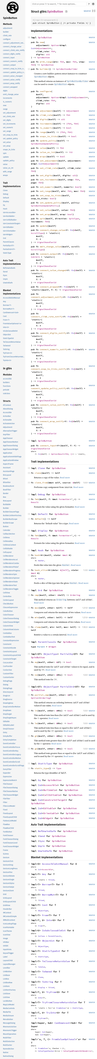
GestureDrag (8, 865)
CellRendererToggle (10, 589)
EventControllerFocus (11, 747)
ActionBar (7, 416)
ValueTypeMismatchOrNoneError (77, 1051)
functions (7, 386)
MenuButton (8, 1019)
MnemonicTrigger (10, 1030)
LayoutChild (8, 960)
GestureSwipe (8, 887)
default (39, 519)
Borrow (46, 884)
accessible (7, 379)
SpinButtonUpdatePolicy (45, 143)
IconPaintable (8, 927)
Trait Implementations (12, 184)
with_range (7, 172)
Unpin (5, 279)
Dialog (5, 685)
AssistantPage (8, 471)
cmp (37, 595)
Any (4, 301)
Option (55, 45)
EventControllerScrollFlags (13, 766)
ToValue (41, 967)
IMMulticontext (9, 920)
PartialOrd (67, 686)
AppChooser (8, 438)
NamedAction (8, 1049)
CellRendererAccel (10, 560)
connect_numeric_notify (12, 61)
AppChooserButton (10, 442)
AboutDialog (8, 409)
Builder (6, 508)
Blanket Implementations (12, 292)
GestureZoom (8, 891)
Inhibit (5, 946)
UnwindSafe (8, 283)
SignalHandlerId (46, 242)
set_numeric (8, 127)
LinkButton (7, 971)
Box (4, 497)
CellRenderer (8, 556)
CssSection (7, 670)
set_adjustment (9, 113)
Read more (65, 477)
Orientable (50, 813)
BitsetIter (7, 482)
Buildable (7, 504)
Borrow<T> (7, 305)
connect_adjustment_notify (14, 43)
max (37, 607)
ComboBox (7, 633)
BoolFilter (7, 490)
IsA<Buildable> (9, 216)
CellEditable (8, 549)
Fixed (5, 810)
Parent (41, 646)
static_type (42, 768)
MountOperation (9, 1034)
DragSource (7, 699)
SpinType (74, 218)
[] (93, 11)
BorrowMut (48, 894)
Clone (5, 190)
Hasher (41, 560)
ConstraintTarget (9, 659)
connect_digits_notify (11, 54)
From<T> (6, 320)
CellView (6, 593)
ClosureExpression (10, 607)
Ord (4, 238)
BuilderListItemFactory (12, 515)
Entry (5, 732)
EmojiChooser (8, 729)
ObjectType (50, 654)
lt (36, 710)
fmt (37, 499)
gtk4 (43, 11)
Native (5, 1052)
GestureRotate (9, 876)
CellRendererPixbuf (10, 567)
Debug (5, 194)
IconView (6, 935)
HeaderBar (7, 909)
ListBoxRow (7, 983)
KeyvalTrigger (8, 953)
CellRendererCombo (11, 563)
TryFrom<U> (7, 353)
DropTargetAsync (9, 718)
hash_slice (41, 570)
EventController (9, 743)
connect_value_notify (11, 80)
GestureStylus (8, 883)
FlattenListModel (10, 821)
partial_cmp (42, 695)
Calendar (6, 530)
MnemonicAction (9, 1027)
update (6, 157)
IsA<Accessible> (9, 212)
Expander (6, 773)
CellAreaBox (8, 541)
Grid (4, 894)
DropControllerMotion (11, 707)
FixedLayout (8, 813)
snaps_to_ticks (9, 150)
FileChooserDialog (10, 788)
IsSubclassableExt (10, 331)
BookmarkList (8, 486)
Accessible (7, 412)
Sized (51, 880)
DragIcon (6, 696)
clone (38, 473)
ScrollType (37, 233)
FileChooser (8, 784)
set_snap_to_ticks (10, 135)
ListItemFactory (9, 990)
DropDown (7, 710)
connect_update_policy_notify (14, 72)
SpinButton (10, 18)
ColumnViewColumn (11, 629)
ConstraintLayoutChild (12, 655)
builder (6, 32)
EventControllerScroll (11, 762)
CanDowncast (62, 1022)
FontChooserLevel (10, 843)
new (4, 105)
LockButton (7, 1001)
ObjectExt (7, 335)
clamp (38, 627)
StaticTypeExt (8, 338)
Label (5, 957)
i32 (71, 152)
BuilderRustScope (10, 519)
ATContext (7, 405)
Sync (42, 841)
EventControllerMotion (12, 758)
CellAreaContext (9, 545)
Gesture (6, 857)
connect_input (9, 58)
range (5, 109)
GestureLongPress (10, 868)
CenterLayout (8, 600)
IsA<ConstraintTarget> (11, 223)
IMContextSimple (10, 916)
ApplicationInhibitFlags (12, 457)
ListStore (6, 994)
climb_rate (7, 35)
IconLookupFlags (9, 924)
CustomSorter (8, 677)
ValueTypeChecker (46, 1051)
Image (5, 938)
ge (36, 748)
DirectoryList (8, 692)
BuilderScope (8, 523)
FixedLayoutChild (10, 817)
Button (5, 526)
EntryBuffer (7, 736)
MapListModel (8, 1005)
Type (58, 768)
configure (6, 39)
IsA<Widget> (8, 234)
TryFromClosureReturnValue (14, 357)
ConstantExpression (11, 640)
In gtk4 (7, 368)
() (71, 454)
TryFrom (51, 992)
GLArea (6, 854)
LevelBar (6, 968)
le (36, 723)
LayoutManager (9, 964)
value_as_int (8, 168)
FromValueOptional (63, 1039)
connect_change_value (12, 47)
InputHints (7, 949)
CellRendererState (10, 582)
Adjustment (7, 427)
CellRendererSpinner (11, 578)
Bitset (5, 479)
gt (36, 736)
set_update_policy (10, 138)
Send (42, 836)
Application (7, 453)
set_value (7, 142)
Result (61, 454)
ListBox (6, 979)
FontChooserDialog (10, 839)
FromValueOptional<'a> (12, 324)
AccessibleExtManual (11, 298)
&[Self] (64, 570)
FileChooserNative (10, 791)
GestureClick (8, 861)
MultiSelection (9, 1041)
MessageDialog (9, 1023)
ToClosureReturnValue (12, 342)
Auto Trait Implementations (12, 262)
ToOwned (6, 346)
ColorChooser (8, 615)
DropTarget (7, 714)
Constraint (7, 644)
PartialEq (66, 654)
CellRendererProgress (11, 571)
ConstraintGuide (9, 648)
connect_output (9, 65)
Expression (7, 777)
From (45, 915)
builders (6, 382)
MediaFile (7, 1012)
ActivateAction (9, 423)
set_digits (7, 120)
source (87, 11)
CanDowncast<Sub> (11, 312)
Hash (5, 209)
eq (36, 662)
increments (7, 98)
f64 (53, 51)
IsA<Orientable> (9, 231)
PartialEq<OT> (8, 246)
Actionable (7, 420)
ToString (6, 349)
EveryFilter (7, 769)
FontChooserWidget (11, 846)
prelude (6, 390)
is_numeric (7, 102)
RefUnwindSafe (9, 268)
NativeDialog (8, 1056)
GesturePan (7, 872)
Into (49, 920)
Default (6, 198)
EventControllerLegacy (12, 754)
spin (4, 153)
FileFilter (6, 799)
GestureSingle (8, 880)
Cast (5, 316)
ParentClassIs (8, 242)
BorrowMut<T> (8, 309)
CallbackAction (9, 534)
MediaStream (8, 1016)
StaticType (7, 253)
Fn (71, 230)
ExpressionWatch (10, 780)
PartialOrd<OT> (9, 249)
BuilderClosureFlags (11, 512)
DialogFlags (7, 688)
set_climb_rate (9, 116)
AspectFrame (8, 464)
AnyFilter (6, 434)
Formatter (64, 499)
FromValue (60, 1008)
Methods (7, 24)
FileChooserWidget (10, 795)
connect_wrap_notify (11, 83)
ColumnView (8, 626)
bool (68, 128)
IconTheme (7, 931)
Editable (6, 721)
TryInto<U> (7, 360)
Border (5, 493)
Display (6, 201)
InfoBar (6, 942)
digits (5, 91)
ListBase (6, 975)
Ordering (75, 595)
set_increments (9, 124)
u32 (48, 54)
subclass (6, 393)
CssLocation (8, 663)
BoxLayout (7, 501)
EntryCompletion (9, 740)
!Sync (5, 275)
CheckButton (8, 604)
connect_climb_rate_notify (14, 50)
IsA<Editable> (8, 227)
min (37, 617)
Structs (6, 401)
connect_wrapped (10, 87)
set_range (7, 131)
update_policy (8, 161)
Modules (7, 374)
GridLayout (7, 898)
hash (37, 555)
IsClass (41, 936)
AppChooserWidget (10, 449)
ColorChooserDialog (11, 618)
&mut (66, 555)
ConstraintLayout (10, 651)
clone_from (41, 482)
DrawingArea (8, 703)
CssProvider (8, 666)
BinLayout (7, 475)
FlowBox (6, 824)
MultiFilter (7, 1038)
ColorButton (8, 611)
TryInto (51, 1012)
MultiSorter (7, 1045)
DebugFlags (7, 681)
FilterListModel (9, 806)
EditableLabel (8, 725)
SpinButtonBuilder (67, 69)
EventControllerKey (10, 751)
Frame (5, 850)
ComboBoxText (9, 637)
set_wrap (6, 146)
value (5, 164)
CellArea (6, 537)
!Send (5, 272)
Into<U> (6, 327)
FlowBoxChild (8, 828)
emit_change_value (11, 94)
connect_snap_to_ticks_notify (14, 69)
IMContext (7, 913)
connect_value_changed (12, 76)
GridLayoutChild (9, 902)
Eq (4, 205)
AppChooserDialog (10, 446)
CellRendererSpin (10, 574)
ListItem (6, 986)
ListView (6, 997)
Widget (52, 646)
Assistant (6, 468)
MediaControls (9, 1008)
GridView (6, 905)
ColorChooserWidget (11, 622)
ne (36, 675)
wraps (5, 175)
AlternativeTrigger (10, 431)
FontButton (7, 832)
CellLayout (7, 552)
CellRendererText (10, 585)
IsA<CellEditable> (10, 220)
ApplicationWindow (10, 460)
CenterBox (7, 596)
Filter (5, 802)
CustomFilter (8, 674)
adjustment (7, 28)
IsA (33, 48)
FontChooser (8, 835)
